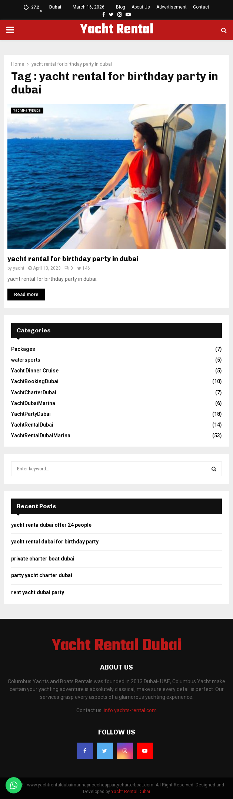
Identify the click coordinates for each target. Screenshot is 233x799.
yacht (18, 268)
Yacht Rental (116, 30)
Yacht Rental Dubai (117, 646)
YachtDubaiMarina (33, 403)
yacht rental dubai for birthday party (55, 542)
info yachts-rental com (130, 710)
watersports (25, 360)
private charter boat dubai (42, 559)
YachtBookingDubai (35, 381)
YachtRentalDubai (32, 425)
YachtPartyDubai (27, 110)
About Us (141, 7)
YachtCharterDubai (33, 392)
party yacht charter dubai (41, 575)
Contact (201, 7)
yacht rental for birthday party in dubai (73, 259)
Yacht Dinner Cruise (35, 371)
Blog (120, 7)
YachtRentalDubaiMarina (40, 435)
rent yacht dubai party (37, 592)
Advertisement (171, 7)
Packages (23, 349)
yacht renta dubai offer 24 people (51, 525)
